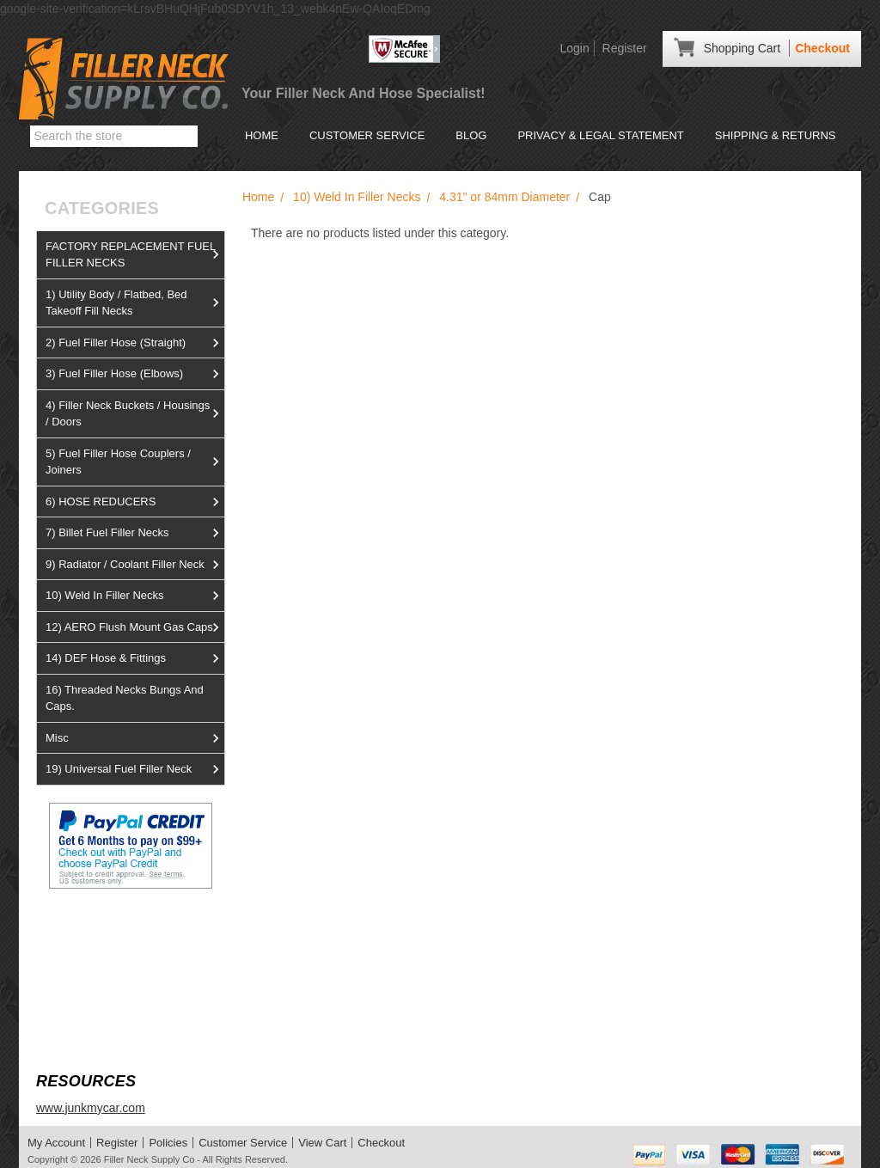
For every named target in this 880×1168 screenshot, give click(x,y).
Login (574, 48)
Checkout (822, 48)
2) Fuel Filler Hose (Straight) (135, 343)
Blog (470, 135)
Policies (168, 1142)
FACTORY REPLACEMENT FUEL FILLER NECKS (135, 255)
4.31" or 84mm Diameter (504, 197)
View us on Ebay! (83, 929)
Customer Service (367, 135)
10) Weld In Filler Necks (135, 595)
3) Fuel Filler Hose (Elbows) (135, 373)
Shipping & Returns (775, 135)
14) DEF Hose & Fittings (135, 658)
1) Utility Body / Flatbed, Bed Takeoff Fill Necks (135, 303)
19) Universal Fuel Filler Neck (135, 769)
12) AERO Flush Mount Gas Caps (135, 627)
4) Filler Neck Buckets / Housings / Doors (135, 414)
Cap (600, 197)
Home (261, 135)
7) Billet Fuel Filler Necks (135, 532)
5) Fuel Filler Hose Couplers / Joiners (135, 462)
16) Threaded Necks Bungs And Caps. (125, 698)
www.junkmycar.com (90, 1108)
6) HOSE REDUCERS (135, 502)
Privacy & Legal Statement (600, 135)
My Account (56, 1142)
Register (624, 48)
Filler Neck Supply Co (149, 1159)
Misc (135, 738)
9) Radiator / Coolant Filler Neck (135, 564)
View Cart (322, 1142)
